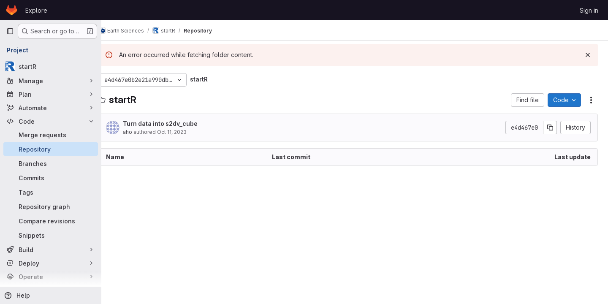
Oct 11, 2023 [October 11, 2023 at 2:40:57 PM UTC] (184, 132)
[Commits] (50, 178)
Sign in (589, 10)
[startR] (50, 66)
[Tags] (50, 192)
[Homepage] (12, 10)
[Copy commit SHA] (550, 127)
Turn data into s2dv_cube (173, 123)
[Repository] (50, 149)
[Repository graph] (50, 206)
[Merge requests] (50, 134)
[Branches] (50, 163)
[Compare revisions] (50, 221)
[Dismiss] (588, 55)
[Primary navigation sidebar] (10, 31)
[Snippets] (50, 235)
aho (140, 132)
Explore (36, 10)
